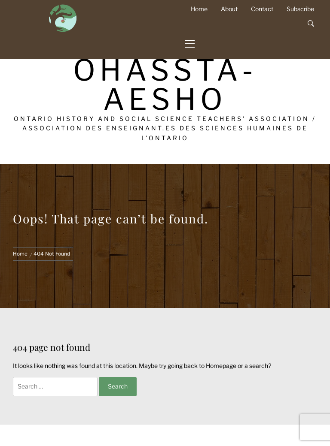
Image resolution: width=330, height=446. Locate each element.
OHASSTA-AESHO (165, 84)
